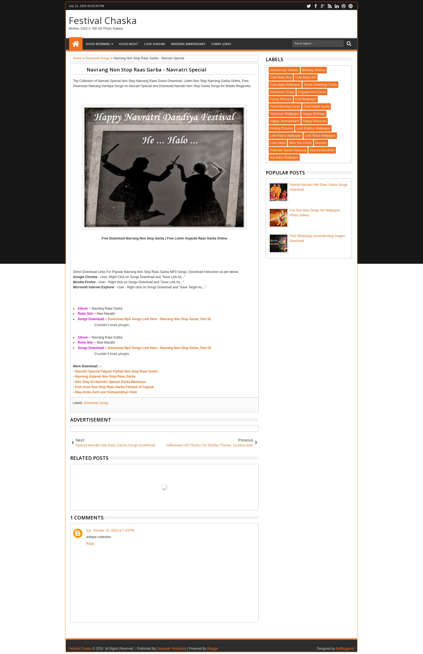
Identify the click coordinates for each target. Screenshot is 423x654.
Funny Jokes (221, 44)
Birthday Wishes (314, 70)
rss (329, 6)
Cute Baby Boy (281, 77)
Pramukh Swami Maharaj (288, 150)
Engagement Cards (312, 92)
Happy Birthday (314, 114)
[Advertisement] (164, 96)
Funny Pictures (281, 99)
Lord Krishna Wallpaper (313, 128)
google (322, 6)
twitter (308, 6)
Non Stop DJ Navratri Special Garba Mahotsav (110, 382)
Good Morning (98, 44)
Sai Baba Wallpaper (284, 157)
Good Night (128, 44)
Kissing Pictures (281, 128)
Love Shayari (154, 44)
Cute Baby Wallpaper (285, 85)
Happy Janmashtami (284, 121)
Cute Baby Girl (305, 77)
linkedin (336, 6)
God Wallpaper (306, 99)
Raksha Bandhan (322, 150)
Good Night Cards (316, 106)
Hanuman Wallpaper (284, 114)
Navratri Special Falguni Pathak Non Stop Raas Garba (116, 371)
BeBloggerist (345, 648)
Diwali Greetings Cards (320, 85)
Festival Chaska (103, 20)
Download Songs (96, 403)
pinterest (350, 6)
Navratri (321, 143)
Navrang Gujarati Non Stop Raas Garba (105, 376)
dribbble (343, 6)
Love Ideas (278, 143)
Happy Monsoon (314, 121)
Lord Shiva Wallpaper (320, 136)
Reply (90, 544)
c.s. (88, 530)
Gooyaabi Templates (171, 648)
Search (348, 44)
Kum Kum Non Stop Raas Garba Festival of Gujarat (114, 387)
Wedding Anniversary (188, 44)
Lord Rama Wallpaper (285, 136)
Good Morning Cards (285, 106)
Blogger (212, 648)
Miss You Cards (300, 143)
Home (76, 44)
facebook (315, 6)
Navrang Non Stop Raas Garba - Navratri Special (146, 69)
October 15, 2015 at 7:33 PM (113, 530)
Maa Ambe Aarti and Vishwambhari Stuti (106, 392)
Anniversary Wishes (284, 70)
